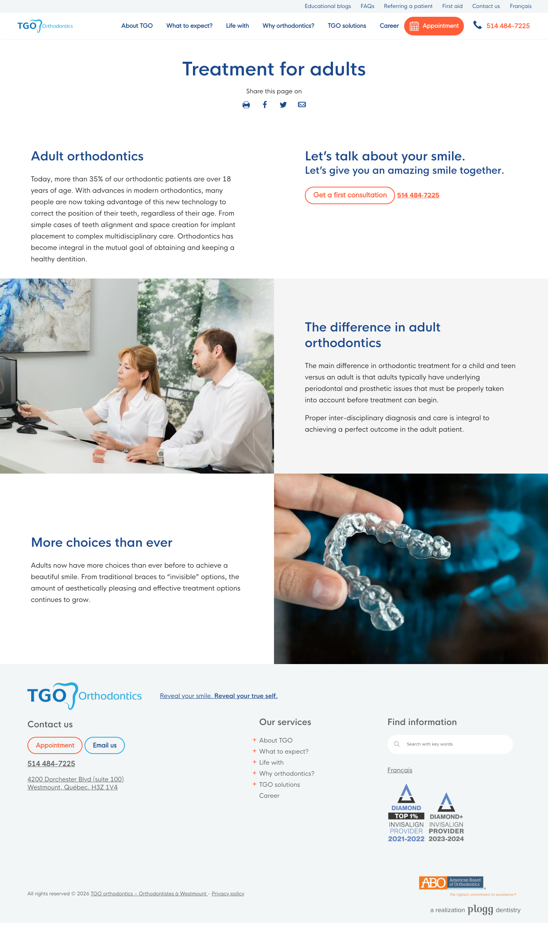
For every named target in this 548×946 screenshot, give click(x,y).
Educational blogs (328, 6)
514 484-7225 (418, 196)
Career (388, 26)
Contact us (486, 6)
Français (400, 770)
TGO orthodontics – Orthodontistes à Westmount (149, 894)
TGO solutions (279, 785)
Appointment (55, 745)
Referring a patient (408, 6)
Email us (104, 745)
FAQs (367, 6)
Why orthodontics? (286, 774)
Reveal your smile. (219, 696)
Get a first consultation (350, 195)
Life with (271, 763)
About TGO (276, 740)
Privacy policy (228, 894)
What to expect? (284, 752)
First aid (452, 6)
